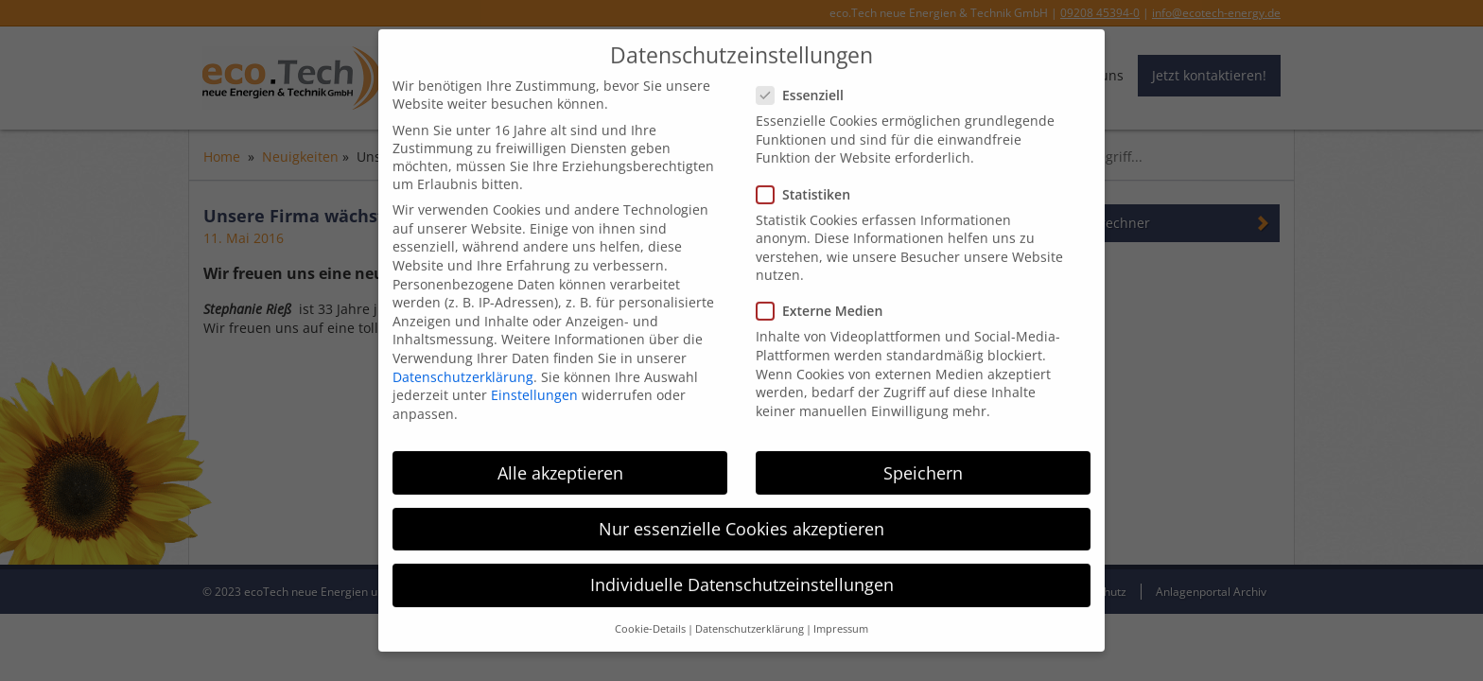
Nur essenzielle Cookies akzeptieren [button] (741, 518)
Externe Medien (825, 301)
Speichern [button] (923, 462)
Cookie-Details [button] (650, 618)
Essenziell (806, 85)
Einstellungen (534, 384)
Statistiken (809, 184)
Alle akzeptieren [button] (560, 462)
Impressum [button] (840, 618)
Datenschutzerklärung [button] (749, 618)
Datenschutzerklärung (463, 366)
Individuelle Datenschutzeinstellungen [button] (742, 574)
